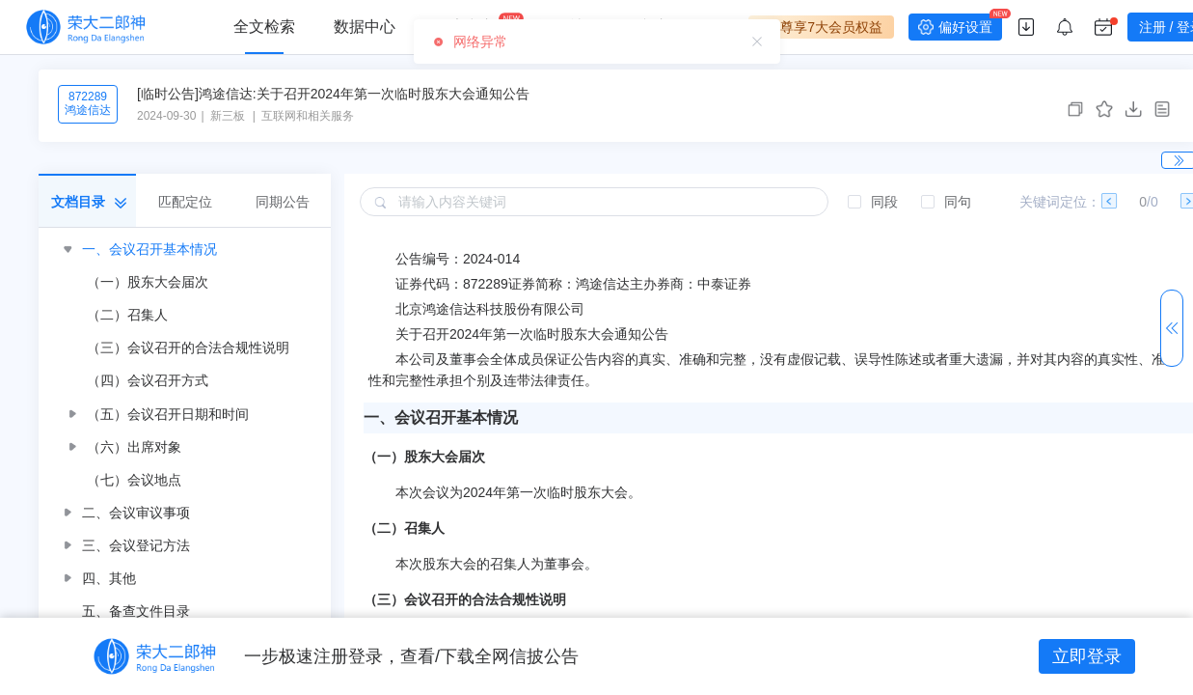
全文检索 (264, 26)
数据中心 (364, 26)
